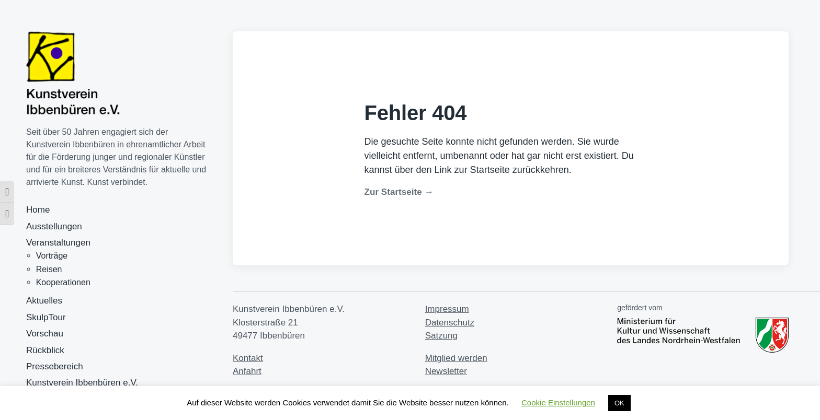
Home (38, 210)
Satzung (441, 336)
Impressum (447, 309)
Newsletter (446, 371)
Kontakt (248, 358)
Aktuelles (44, 301)
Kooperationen (63, 282)
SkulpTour (46, 317)
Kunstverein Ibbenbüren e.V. (82, 383)
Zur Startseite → (399, 192)
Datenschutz (450, 323)
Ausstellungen (54, 226)
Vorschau (44, 334)
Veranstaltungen (58, 243)
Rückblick (45, 350)
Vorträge (51, 255)
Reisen (49, 269)
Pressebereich (54, 366)
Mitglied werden (456, 358)
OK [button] (619, 403)
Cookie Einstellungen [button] (558, 402)
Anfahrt (247, 371)
